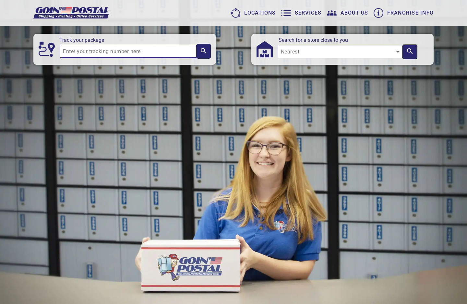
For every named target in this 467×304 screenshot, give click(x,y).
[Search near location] (409, 51)
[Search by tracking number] (203, 51)
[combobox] (340, 54)
